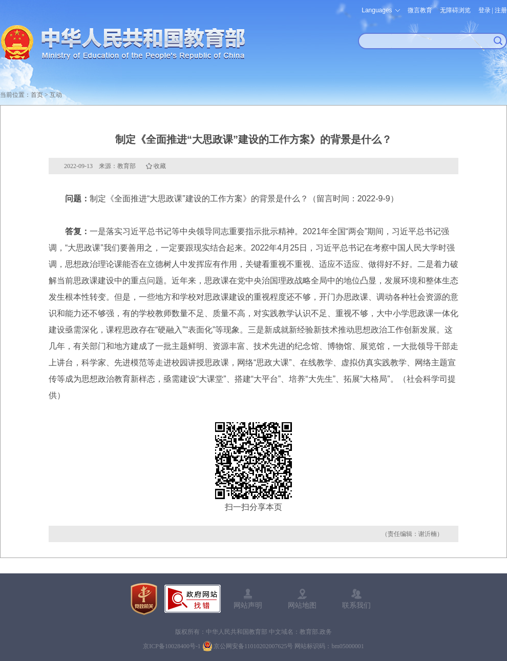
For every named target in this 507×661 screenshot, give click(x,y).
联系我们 (356, 605)
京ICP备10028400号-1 (172, 646)
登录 (484, 10)
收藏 (160, 166)
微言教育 (420, 10)
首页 (37, 94)
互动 (56, 94)
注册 (501, 10)
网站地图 (302, 605)
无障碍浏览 (455, 10)
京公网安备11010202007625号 (253, 646)
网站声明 (248, 605)
